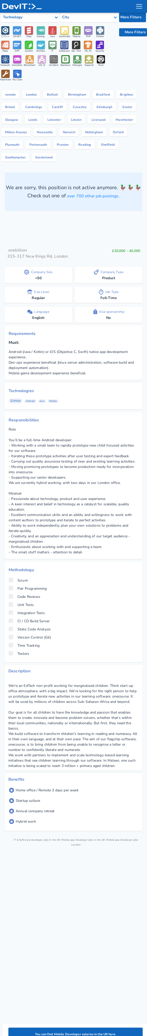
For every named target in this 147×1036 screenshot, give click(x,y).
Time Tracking (24, 672)
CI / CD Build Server (29, 647)
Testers (19, 680)
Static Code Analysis (30, 655)
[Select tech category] (30, 17)
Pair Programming (28, 615)
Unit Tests (21, 631)
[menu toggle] (139, 6)
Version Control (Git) (30, 664)
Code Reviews (24, 623)
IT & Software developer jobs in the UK (42, 866)
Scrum (18, 607)
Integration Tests (27, 639)
